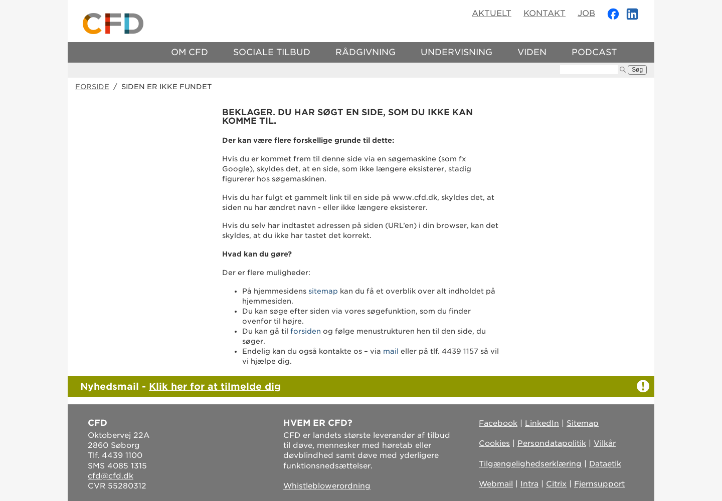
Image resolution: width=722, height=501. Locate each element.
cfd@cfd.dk (110, 475)
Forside (92, 87)
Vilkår (605, 443)
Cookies (494, 443)
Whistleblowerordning (327, 485)
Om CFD (189, 52)
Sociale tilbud (271, 52)
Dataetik (605, 463)
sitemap (323, 291)
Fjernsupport (599, 483)
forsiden (305, 331)
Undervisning (456, 52)
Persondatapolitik (551, 443)
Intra (529, 483)
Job (586, 13)
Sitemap (583, 423)
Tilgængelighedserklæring (530, 463)
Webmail (496, 483)
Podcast (594, 52)
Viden (532, 52)
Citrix (556, 483)
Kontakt (544, 13)
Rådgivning (365, 52)
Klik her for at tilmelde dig (215, 386)
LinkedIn (542, 423)
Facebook (498, 423)
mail (391, 351)
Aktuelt (491, 13)
